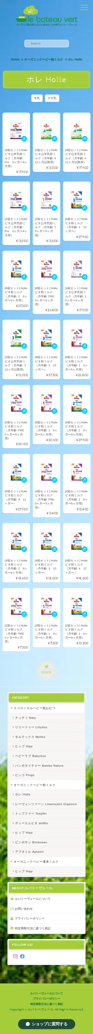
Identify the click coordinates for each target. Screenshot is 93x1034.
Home (15, 59)
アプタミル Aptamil (29, 851)
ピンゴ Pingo (24, 775)
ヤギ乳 (52, 98)
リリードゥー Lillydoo (31, 727)
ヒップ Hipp (24, 746)
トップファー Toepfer (31, 813)
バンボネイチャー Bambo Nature (39, 765)
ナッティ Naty (25, 717)
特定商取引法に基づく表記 (33, 928)
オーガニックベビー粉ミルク (43, 59)
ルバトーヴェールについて (33, 898)
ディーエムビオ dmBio (31, 823)
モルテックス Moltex (30, 736)
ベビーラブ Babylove (30, 755)
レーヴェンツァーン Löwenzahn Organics (46, 804)
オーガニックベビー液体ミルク (36, 861)
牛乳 (37, 98)
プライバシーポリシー (30, 918)
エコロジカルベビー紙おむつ (35, 708)
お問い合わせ (24, 908)
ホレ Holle (23, 794)
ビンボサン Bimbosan (31, 842)
